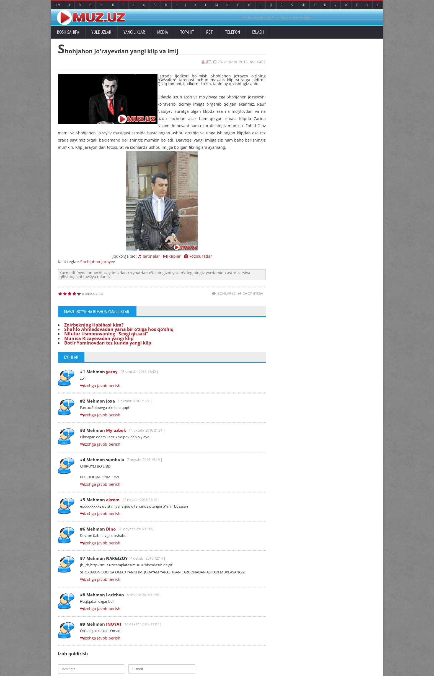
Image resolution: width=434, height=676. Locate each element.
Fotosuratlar (198, 256)
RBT (209, 32)
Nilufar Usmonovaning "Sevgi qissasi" (106, 334)
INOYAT (114, 624)
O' (249, 4)
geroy (112, 371)
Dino (111, 529)
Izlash (258, 32)
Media (162, 32)
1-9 (57, 4)
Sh (303, 4)
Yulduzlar (101, 32)
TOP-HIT (187, 32)
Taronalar (149, 256)
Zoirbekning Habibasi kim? (93, 325)
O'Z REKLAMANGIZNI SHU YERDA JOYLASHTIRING (276, 17)
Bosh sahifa (68, 32)
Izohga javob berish (102, 385)
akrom (113, 499)
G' (155, 4)
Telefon (232, 32)
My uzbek (116, 430)
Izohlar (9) (224, 293)
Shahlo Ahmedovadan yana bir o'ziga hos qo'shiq (118, 329)
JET (208, 61)
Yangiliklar (134, 32)
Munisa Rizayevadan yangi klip (98, 338)
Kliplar (172, 256)
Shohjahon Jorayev (97, 261)
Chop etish (250, 293)
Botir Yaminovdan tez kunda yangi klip (107, 343)
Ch (102, 4)
